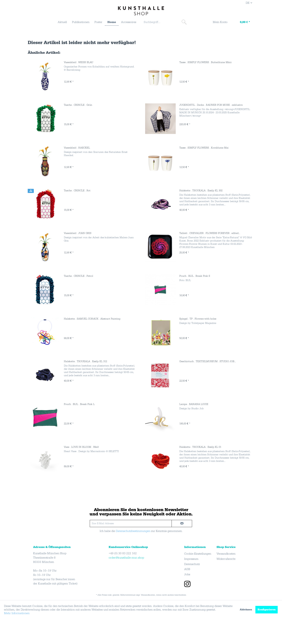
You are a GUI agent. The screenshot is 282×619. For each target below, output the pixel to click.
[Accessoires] (129, 22)
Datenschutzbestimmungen (133, 531)
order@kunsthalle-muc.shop (126, 557)
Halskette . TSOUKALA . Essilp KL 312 (85, 361)
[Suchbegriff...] (164, 22)
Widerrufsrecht (226, 559)
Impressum (191, 559)
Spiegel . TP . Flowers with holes (197, 318)
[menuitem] (62, 22)
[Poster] (98, 22)
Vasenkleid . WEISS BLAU (78, 62)
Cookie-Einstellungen (197, 554)
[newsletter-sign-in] (182, 523)
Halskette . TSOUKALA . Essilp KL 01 (200, 447)
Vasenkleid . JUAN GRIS (77, 233)
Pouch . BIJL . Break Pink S (194, 276)
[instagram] (187, 584)
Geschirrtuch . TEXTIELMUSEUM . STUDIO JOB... (207, 361)
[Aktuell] (62, 22)
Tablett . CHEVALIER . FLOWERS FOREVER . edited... (209, 233)
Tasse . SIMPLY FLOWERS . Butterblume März (205, 62)
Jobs (187, 574)
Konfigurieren (267, 609)
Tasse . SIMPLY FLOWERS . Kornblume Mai (204, 147)
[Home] (112, 22)
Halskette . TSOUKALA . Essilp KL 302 (200, 190)
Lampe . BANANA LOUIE (193, 404)
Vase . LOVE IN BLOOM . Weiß (81, 447)
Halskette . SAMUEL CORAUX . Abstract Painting (92, 318)
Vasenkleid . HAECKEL (77, 147)
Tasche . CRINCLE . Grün (78, 105)
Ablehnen (246, 609)
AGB (187, 569)
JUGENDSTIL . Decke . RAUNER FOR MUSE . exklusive (211, 105)
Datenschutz (192, 564)
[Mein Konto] (217, 22)
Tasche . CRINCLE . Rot (77, 190)
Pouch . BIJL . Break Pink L (79, 404)
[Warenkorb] (241, 22)
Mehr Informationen (16, 613)
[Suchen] (184, 22)
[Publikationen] (80, 22)
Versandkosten (226, 554)
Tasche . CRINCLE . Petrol (78, 276)
